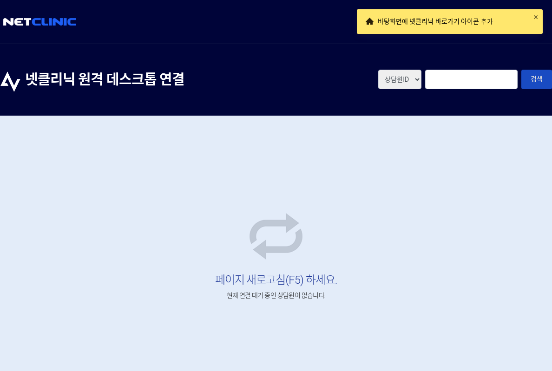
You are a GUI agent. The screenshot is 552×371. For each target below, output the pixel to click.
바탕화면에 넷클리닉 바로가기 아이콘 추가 (435, 21)
